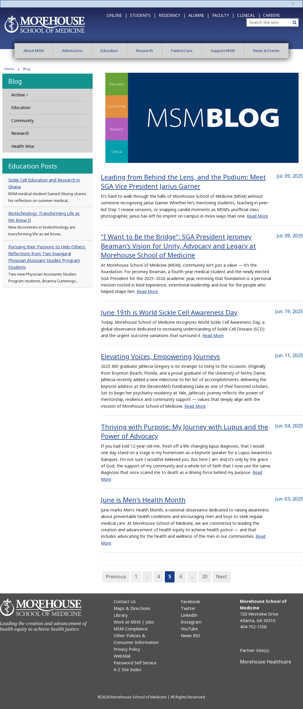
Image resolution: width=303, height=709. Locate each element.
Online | (117, 15)
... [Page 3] (147, 576)
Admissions (72, 50)
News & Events (266, 50)
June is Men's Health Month (143, 499)
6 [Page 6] (181, 576)
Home (9, 69)
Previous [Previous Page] (116, 576)
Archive (19, 95)
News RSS (190, 635)
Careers (271, 15)
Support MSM (223, 50)
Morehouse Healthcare (265, 661)
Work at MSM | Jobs (134, 622)
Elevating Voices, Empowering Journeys (160, 356)
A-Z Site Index (127, 669)
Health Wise (22, 146)
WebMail (122, 656)
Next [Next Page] (221, 576)
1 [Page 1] (136, 576)
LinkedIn (189, 615)
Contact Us (125, 601)
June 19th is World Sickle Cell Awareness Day (169, 312)
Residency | (172, 15)
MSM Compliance (131, 629)
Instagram (191, 622)
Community (22, 120)
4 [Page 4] (158, 576)
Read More (257, 216)
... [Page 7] (192, 576)
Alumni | (198, 15)
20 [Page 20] (204, 576)
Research (144, 50)
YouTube (189, 629)
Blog (15, 81)
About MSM (33, 50)
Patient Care (182, 50)
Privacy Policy (127, 649)
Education (109, 50)
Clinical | (248, 15)
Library (121, 615)
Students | (143, 15)
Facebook (190, 601)
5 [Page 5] (169, 576)
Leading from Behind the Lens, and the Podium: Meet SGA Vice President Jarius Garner (183, 181)
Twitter (188, 608)
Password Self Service (135, 663)
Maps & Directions (132, 608)
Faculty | (223, 15)
